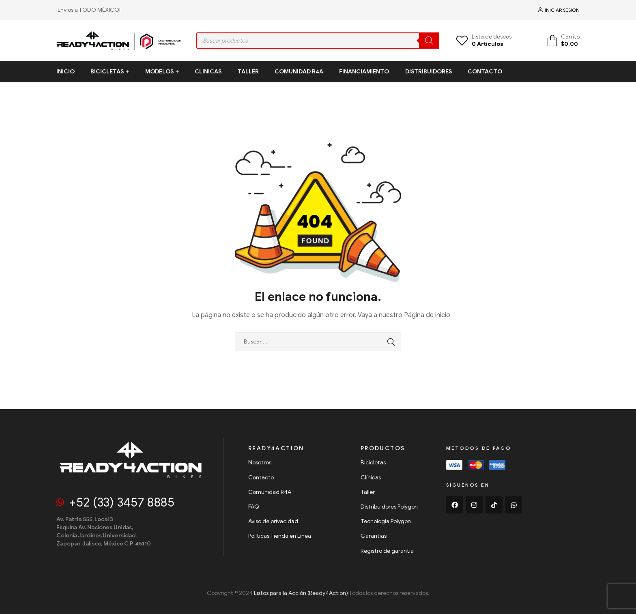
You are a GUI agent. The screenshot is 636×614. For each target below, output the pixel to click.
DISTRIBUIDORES (428, 71)
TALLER (248, 71)
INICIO (65, 71)
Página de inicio (427, 315)
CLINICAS (208, 71)
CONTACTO (485, 71)
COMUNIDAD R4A (299, 71)
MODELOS (159, 71)
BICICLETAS (107, 71)
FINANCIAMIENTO (364, 71)
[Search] (429, 40)
